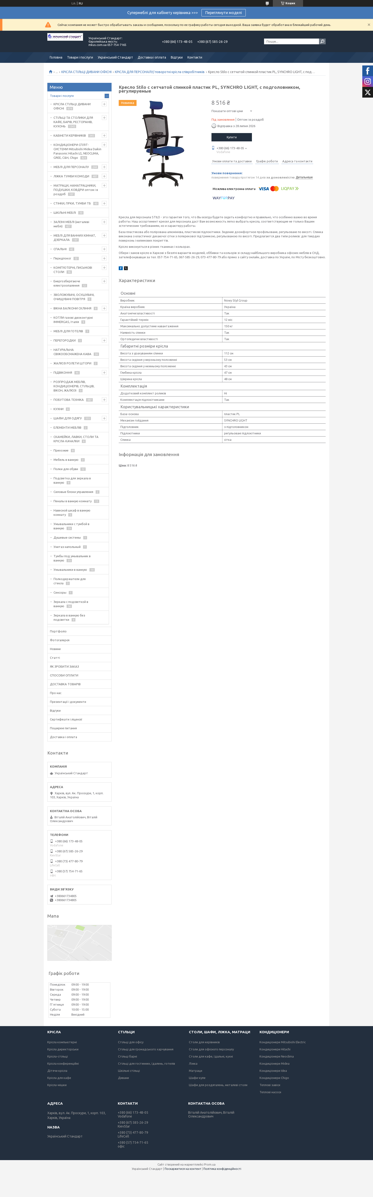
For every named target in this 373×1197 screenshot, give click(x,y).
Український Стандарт (115, 57)
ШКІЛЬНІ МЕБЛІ (65, 212)
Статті (55, 657)
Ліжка (193, 1063)
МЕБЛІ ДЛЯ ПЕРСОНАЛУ (71, 167)
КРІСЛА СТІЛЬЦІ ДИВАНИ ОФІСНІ (86, 72)
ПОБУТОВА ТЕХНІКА (69, 399)
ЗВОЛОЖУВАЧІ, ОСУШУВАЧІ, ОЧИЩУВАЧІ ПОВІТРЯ (74, 297)
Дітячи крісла (57, 1070)
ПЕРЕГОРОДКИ (65, 340)
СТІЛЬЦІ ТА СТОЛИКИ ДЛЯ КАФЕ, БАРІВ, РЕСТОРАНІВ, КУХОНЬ (73, 122)
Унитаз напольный (67, 546)
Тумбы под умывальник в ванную (72, 558)
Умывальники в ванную (70, 569)
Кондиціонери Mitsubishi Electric (283, 1042)
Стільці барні (127, 1056)
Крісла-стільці (57, 1056)
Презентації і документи (68, 701)
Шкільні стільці (129, 1070)
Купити (232, 137)
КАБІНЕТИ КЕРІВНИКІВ (70, 135)
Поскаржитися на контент (183, 1168)
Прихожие (61, 450)
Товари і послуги (80, 57)
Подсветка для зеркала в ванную (72, 480)
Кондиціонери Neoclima (277, 1056)
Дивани (123, 1077)
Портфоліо (58, 631)
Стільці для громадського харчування (145, 1049)
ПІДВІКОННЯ (63, 372)
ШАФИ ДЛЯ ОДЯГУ (68, 418)
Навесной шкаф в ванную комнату (72, 512)
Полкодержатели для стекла (70, 581)
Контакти (194, 57)
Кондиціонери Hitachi (275, 1049)
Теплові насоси (270, 1092)
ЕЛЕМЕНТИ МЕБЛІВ (67, 427)
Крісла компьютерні (62, 1042)
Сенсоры (60, 592)
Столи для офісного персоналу (211, 1049)
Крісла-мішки (57, 1085)
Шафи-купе (197, 1077)
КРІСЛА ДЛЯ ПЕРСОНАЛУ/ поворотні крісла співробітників (160, 72)
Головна (56, 57)
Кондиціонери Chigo (274, 1077)
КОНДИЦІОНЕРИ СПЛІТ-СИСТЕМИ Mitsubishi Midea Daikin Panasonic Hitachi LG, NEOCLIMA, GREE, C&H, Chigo (77, 151)
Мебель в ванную (66, 459)
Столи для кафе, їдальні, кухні (211, 1056)
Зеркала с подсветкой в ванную (71, 604)
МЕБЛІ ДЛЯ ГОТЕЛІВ (68, 331)
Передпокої (62, 258)
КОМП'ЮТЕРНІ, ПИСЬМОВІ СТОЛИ (73, 269)
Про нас (55, 693)
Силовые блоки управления (73, 491)
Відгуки (177, 57)
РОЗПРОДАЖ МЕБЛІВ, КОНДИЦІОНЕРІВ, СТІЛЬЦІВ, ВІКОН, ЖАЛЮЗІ (74, 386)
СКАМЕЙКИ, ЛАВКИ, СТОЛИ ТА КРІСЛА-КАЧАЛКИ (76, 439)
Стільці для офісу (130, 1042)
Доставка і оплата (152, 57)
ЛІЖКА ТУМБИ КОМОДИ (71, 176)
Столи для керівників (204, 1042)
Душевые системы (67, 537)
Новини (55, 649)
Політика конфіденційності (222, 1168)
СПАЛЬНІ (60, 249)
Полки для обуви (66, 469)
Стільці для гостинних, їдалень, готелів (146, 1063)
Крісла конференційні (63, 1063)
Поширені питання (63, 728)
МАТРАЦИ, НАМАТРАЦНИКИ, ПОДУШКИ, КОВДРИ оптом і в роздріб (76, 190)
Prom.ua (210, 1164)
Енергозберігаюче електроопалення (67, 283)
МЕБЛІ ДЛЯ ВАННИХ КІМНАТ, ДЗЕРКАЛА (75, 237)
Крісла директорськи (63, 1049)
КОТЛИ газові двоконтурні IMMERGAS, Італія (73, 319)
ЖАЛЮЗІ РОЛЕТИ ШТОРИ (72, 363)
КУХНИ (59, 409)
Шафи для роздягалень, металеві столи (218, 1085)
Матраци (195, 1070)
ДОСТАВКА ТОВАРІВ (65, 684)
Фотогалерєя (59, 640)
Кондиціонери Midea (275, 1063)
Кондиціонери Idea (273, 1070)
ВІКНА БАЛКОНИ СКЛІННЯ (72, 308)
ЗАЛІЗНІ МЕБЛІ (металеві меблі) (71, 224)
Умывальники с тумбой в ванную (71, 526)
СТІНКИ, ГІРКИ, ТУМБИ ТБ (72, 203)
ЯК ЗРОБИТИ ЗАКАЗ (64, 666)
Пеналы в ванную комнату (73, 501)
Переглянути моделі (223, 12)
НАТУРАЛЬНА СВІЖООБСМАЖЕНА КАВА (72, 352)
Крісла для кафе (59, 1077)
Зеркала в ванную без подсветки (69, 617)
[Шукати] (322, 41)
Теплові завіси (270, 1085)
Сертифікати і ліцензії (66, 719)
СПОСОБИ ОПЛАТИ (64, 675)
